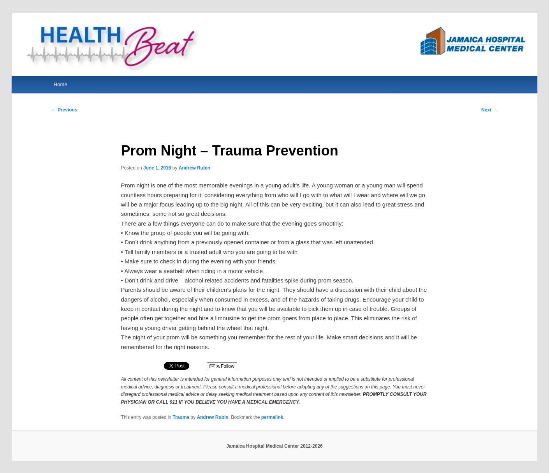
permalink (272, 417)
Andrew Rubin (194, 168)
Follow (221, 366)
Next (489, 110)
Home (60, 84)
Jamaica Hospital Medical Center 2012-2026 (274, 446)
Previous (64, 110)
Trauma (180, 417)
